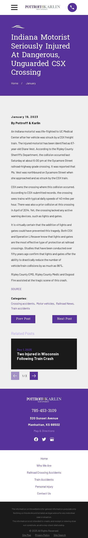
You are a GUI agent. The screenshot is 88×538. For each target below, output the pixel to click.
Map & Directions (44, 430)
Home (44, 458)
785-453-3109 (44, 411)
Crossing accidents (23, 303)
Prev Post (23, 319)
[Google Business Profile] (52, 439)
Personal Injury (44, 486)
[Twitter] (44, 439)
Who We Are (44, 465)
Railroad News (65, 303)
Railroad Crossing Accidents (44, 472)
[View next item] (34, 376)
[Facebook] (36, 439)
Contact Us (44, 493)
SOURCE (16, 289)
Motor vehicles (45, 303)
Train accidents (20, 308)
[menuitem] (26, 535)
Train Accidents (44, 479)
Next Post (64, 319)
